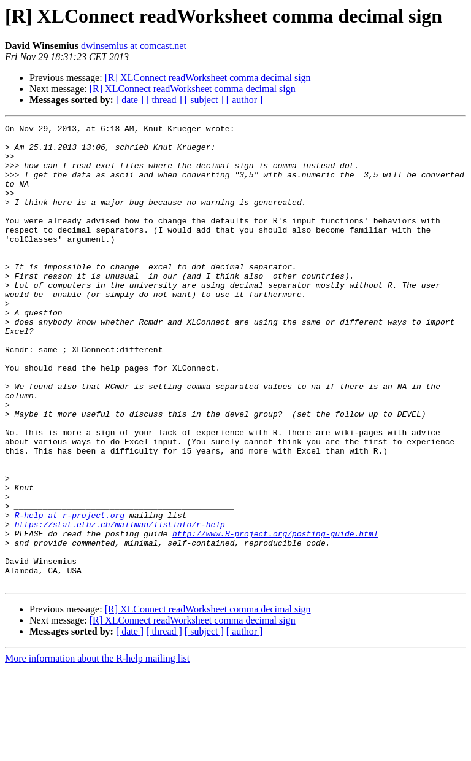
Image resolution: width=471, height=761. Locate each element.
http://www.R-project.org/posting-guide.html (275, 616)
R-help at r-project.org (69, 594)
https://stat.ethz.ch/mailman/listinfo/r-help (120, 605)
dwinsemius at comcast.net (133, 46)
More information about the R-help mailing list (97, 750)
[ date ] (130, 100)
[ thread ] (164, 100)
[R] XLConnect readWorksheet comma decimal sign (208, 77)
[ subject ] (204, 100)
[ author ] (244, 100)
